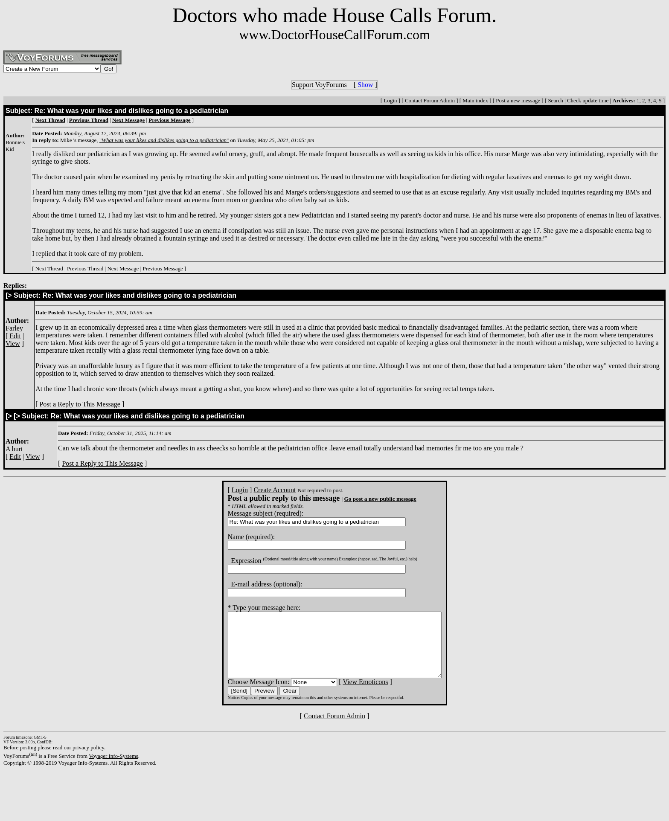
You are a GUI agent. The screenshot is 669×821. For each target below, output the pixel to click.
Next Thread (49, 268)
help (399, 559)
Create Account (262, 489)
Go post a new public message (367, 499)
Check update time (587, 100)
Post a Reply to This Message (79, 404)
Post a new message (518, 100)
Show (365, 84)
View (13, 343)
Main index (475, 100)
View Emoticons (352, 694)
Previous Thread (85, 268)
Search (555, 100)
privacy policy (88, 760)
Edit (15, 335)
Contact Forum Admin (430, 100)
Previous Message (163, 268)
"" (164, 140)
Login (390, 100)
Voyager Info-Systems (113, 769)
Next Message (123, 268)
